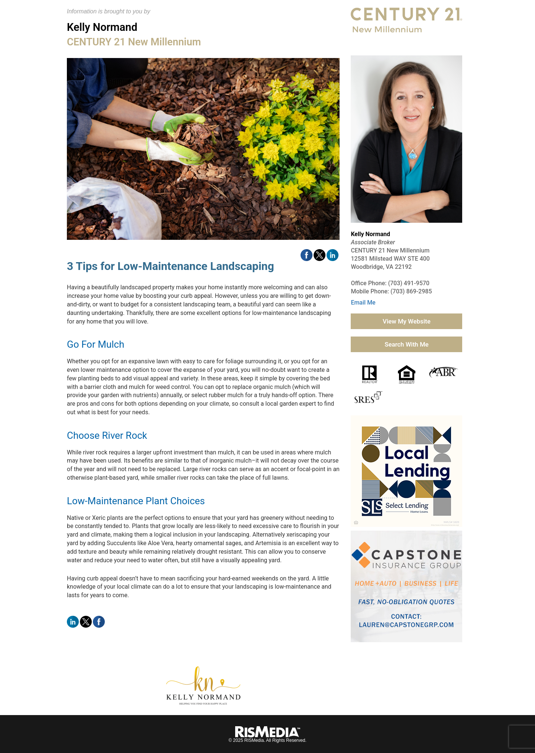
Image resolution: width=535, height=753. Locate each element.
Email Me (363, 302)
